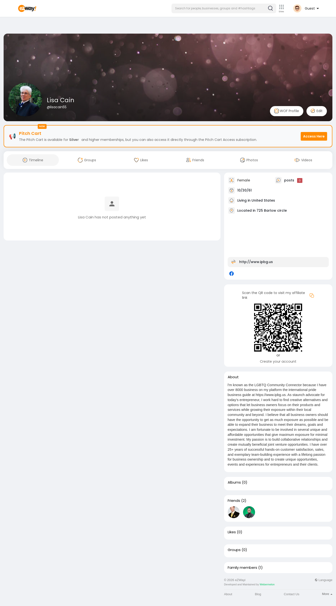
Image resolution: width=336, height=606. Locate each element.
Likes (232, 532)
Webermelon (267, 584)
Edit (317, 110)
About (228, 594)
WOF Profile (286, 111)
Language (323, 580)
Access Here (314, 136)
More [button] (327, 594)
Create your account (278, 361)
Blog (258, 594)
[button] (223, 8)
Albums (234, 482)
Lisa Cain (60, 100)
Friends (234, 501)
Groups (234, 550)
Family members (242, 568)
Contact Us (291, 594)
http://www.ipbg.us (256, 261)
